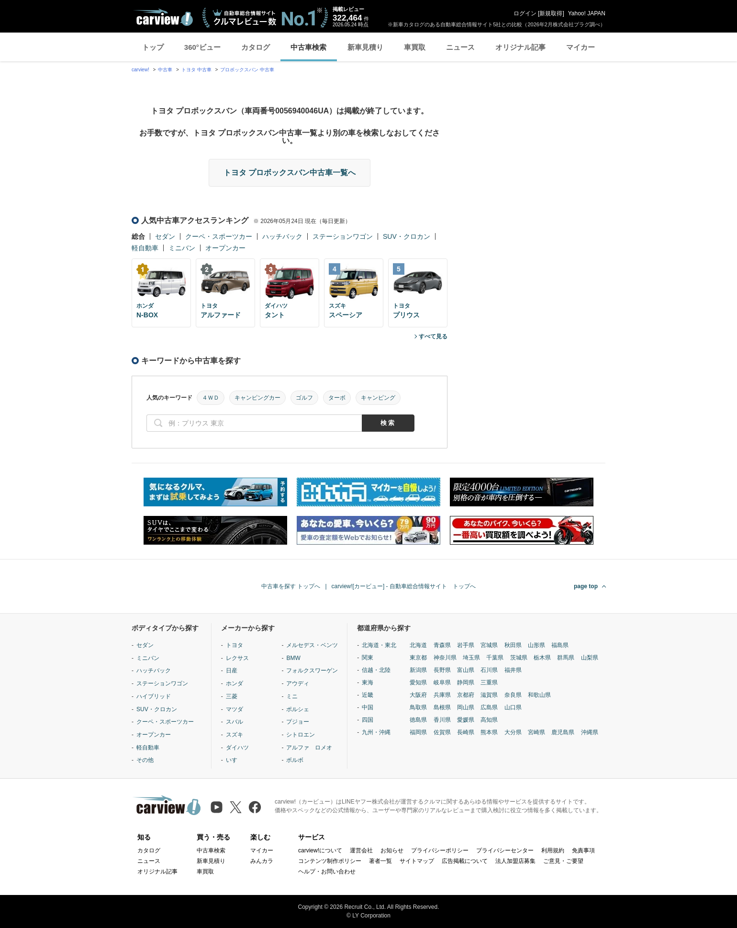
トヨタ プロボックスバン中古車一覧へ (289, 172)
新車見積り (365, 47)
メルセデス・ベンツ (312, 645)
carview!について (320, 850)
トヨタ (234, 645)
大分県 (513, 732)
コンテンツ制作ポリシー (329, 861)
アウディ (297, 683)
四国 (367, 719)
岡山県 (465, 707)
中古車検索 (308, 47)
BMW (293, 658)
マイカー (580, 47)
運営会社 (361, 850)
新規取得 (550, 13)
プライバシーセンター (505, 850)
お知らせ (391, 850)
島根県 (442, 707)
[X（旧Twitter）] (236, 807)
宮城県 (489, 645)
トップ (153, 47)
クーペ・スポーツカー (218, 236)
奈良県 (513, 695)
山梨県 (589, 657)
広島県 (489, 707)
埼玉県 (471, 657)
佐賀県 (442, 732)
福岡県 (418, 732)
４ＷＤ (210, 397)
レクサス (237, 658)
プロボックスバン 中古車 (247, 69)
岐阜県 (442, 682)
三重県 (489, 682)
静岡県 (465, 682)
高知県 (489, 719)
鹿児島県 (562, 732)
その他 (145, 760)
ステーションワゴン (343, 236)
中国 (367, 707)
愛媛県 (465, 719)
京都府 (465, 695)
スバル (234, 721)
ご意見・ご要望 (563, 861)
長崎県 (465, 732)
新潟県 (418, 670)
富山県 (465, 670)
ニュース (460, 47)
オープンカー (225, 248)
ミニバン (181, 248)
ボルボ (294, 760)
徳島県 (418, 719)
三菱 (231, 696)
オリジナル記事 (520, 47)
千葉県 (494, 657)
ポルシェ (297, 709)
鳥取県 (418, 707)
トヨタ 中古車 (196, 69)
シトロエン (300, 734)
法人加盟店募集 (515, 861)
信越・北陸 (376, 670)
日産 (231, 670)
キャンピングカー (257, 397)
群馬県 (565, 657)
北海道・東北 (379, 645)
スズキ (234, 734)
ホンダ (234, 683)
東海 (367, 682)
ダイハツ (237, 747)
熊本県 (489, 732)
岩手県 (465, 645)
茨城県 (518, 657)
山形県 (536, 645)
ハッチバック (282, 236)
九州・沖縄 (376, 732)
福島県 (560, 645)
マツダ (234, 709)
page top (586, 586)
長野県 (442, 670)
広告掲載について (465, 861)
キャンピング (378, 397)
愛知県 (418, 682)
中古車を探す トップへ (290, 586)
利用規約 (552, 850)
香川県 (442, 719)
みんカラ (261, 861)
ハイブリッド (153, 696)
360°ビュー (202, 47)
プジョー (297, 721)
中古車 (165, 69)
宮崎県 (536, 732)
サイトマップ (417, 861)
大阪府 (418, 695)
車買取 (414, 47)
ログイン (525, 13)
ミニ (292, 696)
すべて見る (433, 336)
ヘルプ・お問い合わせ (327, 871)
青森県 (442, 645)
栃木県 (542, 657)
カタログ (255, 47)
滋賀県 (489, 695)
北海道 (418, 645)
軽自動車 (145, 248)
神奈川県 (445, 657)
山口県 (513, 707)
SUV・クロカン (406, 236)
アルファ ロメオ (309, 747)
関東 (367, 657)
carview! (140, 69)
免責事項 (583, 850)
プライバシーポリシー (440, 850)
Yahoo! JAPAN (586, 13)
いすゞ (234, 760)
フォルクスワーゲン (312, 670)
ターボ (337, 397)
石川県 (489, 670)
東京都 (418, 657)
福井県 (513, 670)
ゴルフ (304, 397)
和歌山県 (539, 695)
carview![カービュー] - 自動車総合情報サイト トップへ (404, 586)
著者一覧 (380, 861)
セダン (165, 236)
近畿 (367, 695)
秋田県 (513, 645)
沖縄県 (589, 732)
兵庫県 (442, 695)
